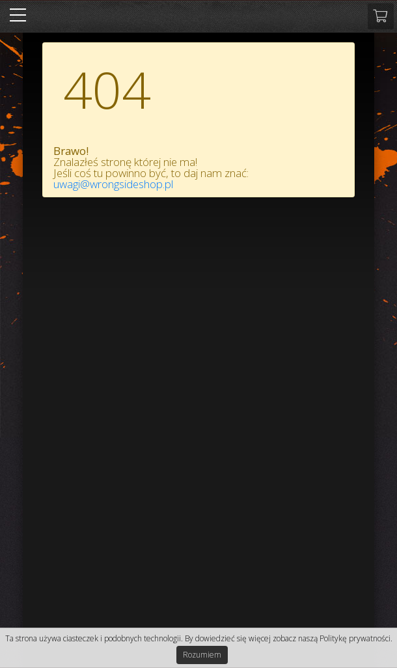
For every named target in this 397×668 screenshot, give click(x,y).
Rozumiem (202, 654)
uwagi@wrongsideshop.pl (113, 183)
